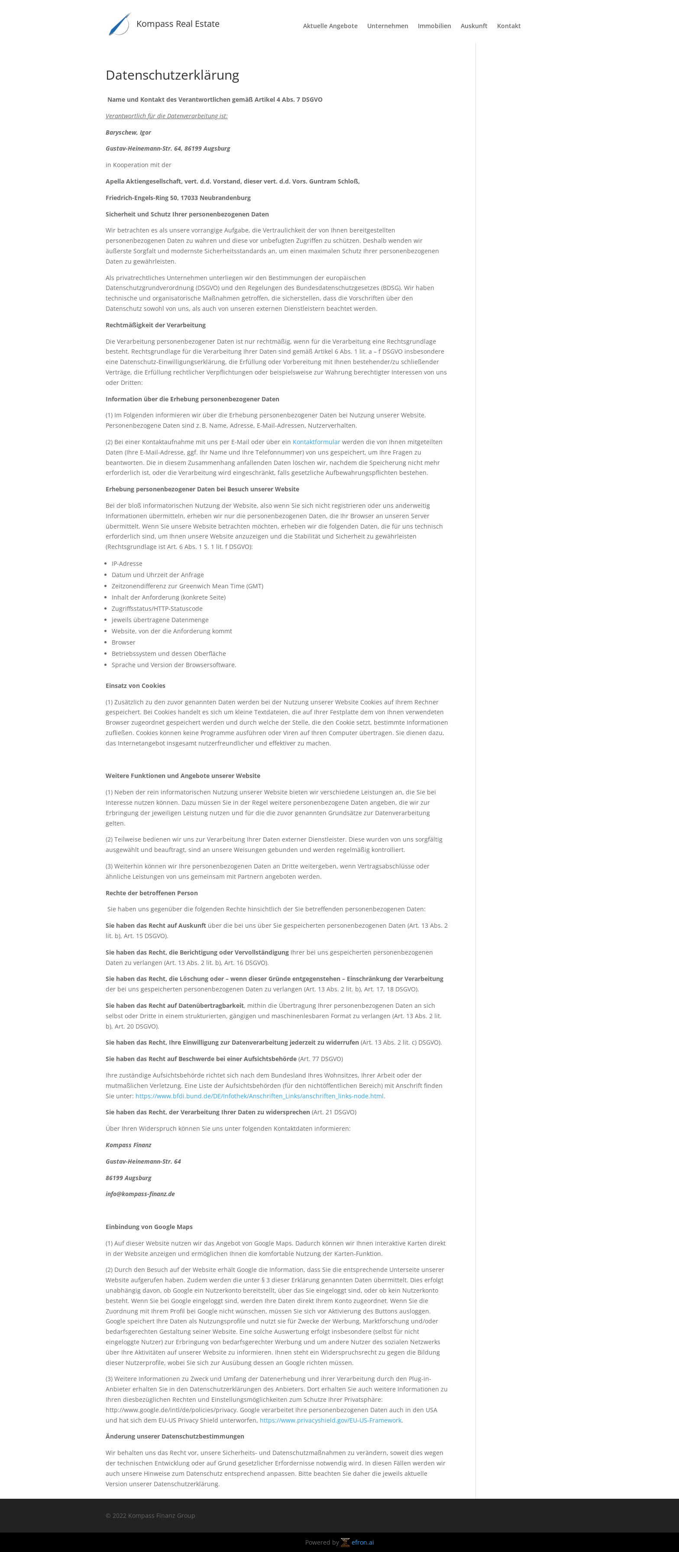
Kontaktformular (316, 442)
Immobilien (434, 26)
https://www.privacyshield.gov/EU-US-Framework (330, 1420)
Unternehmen (387, 26)
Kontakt (509, 26)
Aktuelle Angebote (330, 26)
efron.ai (357, 1542)
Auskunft (474, 26)
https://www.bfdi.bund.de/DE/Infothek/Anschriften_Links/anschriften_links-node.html (260, 1096)
